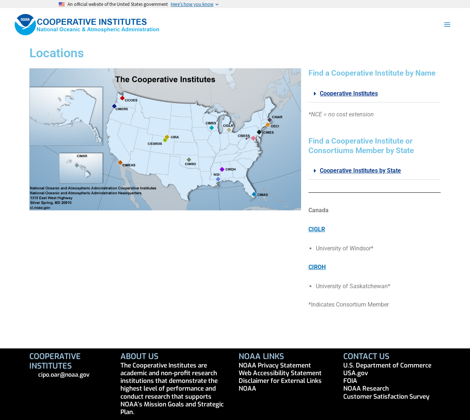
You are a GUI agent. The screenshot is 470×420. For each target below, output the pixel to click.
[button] (431, 24)
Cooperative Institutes (349, 93)
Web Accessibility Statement (280, 373)
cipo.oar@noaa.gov (64, 375)
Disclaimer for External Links (280, 381)
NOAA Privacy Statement (275, 365)
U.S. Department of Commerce (387, 365)
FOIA (350, 381)
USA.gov (355, 373)
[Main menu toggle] (447, 24)
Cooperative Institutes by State (360, 170)
